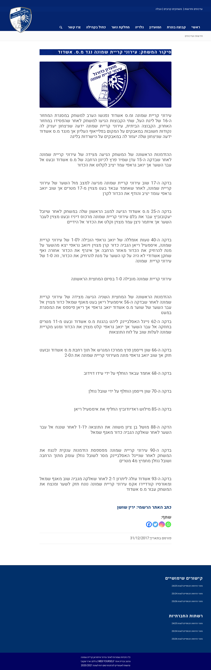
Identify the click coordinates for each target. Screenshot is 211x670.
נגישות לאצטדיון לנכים (119, 665)
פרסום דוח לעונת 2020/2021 (95, 665)
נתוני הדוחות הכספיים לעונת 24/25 (187, 585)
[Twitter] (155, 524)
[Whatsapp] (168, 524)
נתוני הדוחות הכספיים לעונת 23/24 (187, 593)
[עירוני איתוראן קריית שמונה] (20, 20)
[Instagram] (162, 524)
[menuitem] (192, 9)
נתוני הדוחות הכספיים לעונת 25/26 (187, 601)
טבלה (159, 9)
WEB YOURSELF (106, 661)
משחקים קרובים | (172, 9)
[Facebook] (149, 524)
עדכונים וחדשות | (193, 9)
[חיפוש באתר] (61, 21)
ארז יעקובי (86, 661)
